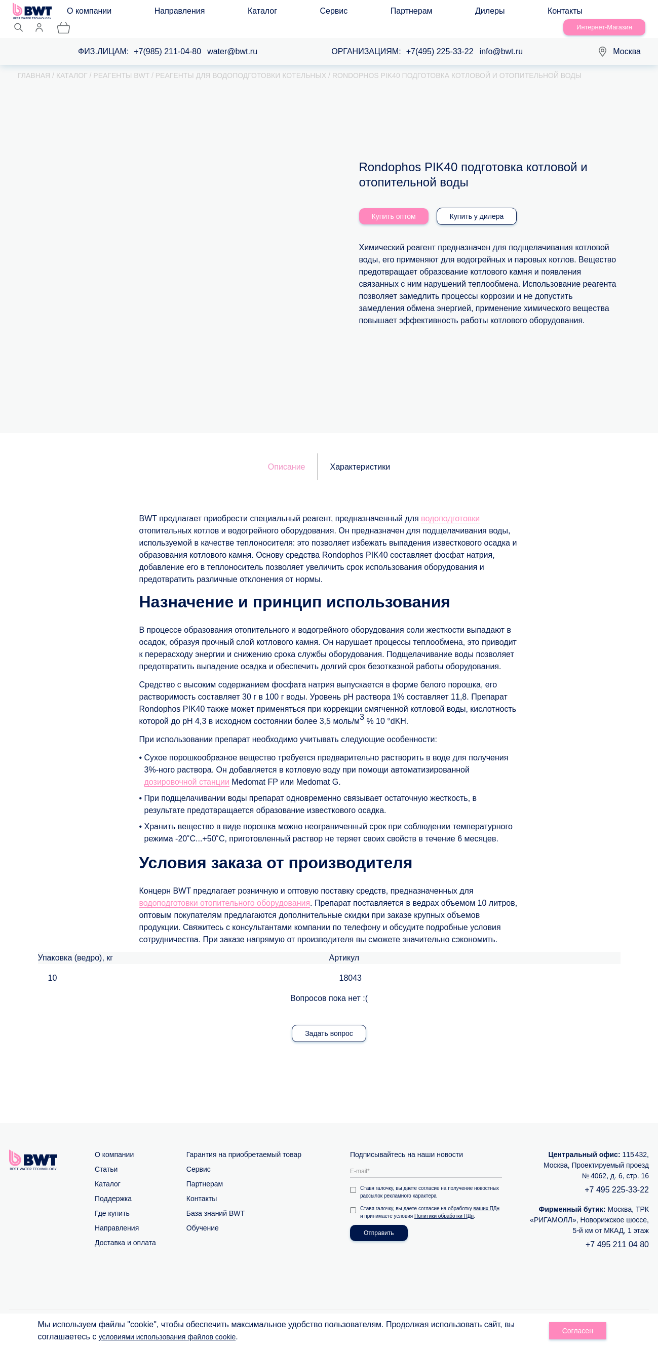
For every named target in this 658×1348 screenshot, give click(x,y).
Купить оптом (394, 206)
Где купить (112, 1203)
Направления (158, 13)
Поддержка (113, 1188)
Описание (286, 456)
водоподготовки (450, 508)
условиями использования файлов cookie (177, 1336)
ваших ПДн (487, 1198)
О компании (98, 13)
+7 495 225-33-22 (617, 1179)
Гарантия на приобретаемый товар (243, 1144)
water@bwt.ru (232, 40)
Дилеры (347, 13)
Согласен (577, 1331)
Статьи (106, 1158)
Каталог (210, 13)
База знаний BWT (215, 1203)
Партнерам (299, 13)
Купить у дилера (477, 206)
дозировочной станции (186, 771)
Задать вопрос (329, 1023)
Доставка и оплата (125, 1232)
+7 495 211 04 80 (617, 1233)
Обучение (202, 1217)
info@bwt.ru (501, 40)
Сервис (252, 13)
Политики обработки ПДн (444, 1205)
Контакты (391, 13)
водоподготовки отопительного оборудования (225, 892)
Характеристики (360, 456)
